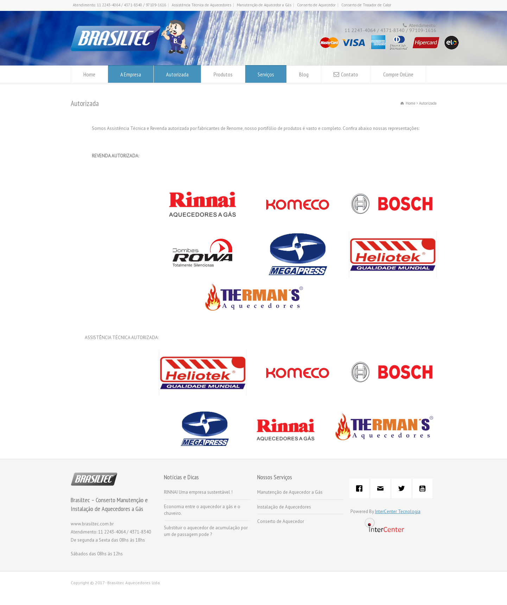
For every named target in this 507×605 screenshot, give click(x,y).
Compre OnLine (398, 74)
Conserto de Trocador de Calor (366, 4)
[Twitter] (403, 488)
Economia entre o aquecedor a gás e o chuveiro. (202, 510)
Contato (349, 74)
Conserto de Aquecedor (316, 4)
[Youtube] (424, 488)
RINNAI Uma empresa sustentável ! (198, 492)
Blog (304, 74)
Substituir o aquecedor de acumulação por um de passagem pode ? (206, 531)
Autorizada (177, 74)
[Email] (382, 488)
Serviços (266, 74)
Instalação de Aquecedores (284, 507)
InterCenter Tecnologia (397, 511)
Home (89, 74)
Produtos (223, 74)
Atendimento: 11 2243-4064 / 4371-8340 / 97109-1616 (119, 4)
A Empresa (130, 74)
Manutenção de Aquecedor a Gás (264, 4)
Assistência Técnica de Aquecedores (201, 4)
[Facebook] (361, 488)
